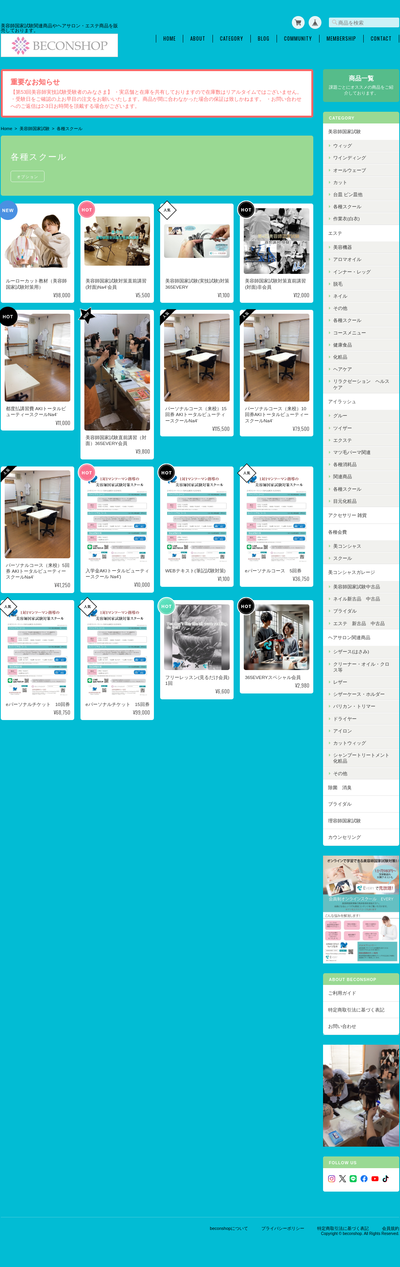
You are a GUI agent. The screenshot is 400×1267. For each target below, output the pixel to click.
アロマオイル (347, 259)
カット (340, 182)
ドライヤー (345, 718)
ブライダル (345, 610)
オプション (27, 176)
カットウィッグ (349, 742)
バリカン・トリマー (354, 706)
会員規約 (390, 1228)
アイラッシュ (342, 401)
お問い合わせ (342, 1026)
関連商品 (342, 476)
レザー (340, 681)
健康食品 (342, 344)
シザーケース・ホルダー (359, 694)
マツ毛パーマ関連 (352, 452)
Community (298, 38)
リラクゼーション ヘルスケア (361, 384)
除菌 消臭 (340, 787)
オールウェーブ (349, 170)
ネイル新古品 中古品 (356, 598)
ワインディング (349, 157)
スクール (342, 558)
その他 (340, 308)
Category (231, 38)
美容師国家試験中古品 (356, 586)
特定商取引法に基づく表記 (356, 1009)
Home (169, 38)
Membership (341, 38)
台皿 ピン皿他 (347, 194)
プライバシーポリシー (282, 1228)
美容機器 (342, 247)
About (197, 38)
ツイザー (342, 428)
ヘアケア (342, 369)
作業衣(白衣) (346, 218)
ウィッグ (342, 145)
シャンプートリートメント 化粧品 (363, 757)
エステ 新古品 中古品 (359, 623)
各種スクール (347, 206)
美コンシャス (347, 546)
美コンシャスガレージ (351, 572)
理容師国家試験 (344, 820)
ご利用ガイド (342, 992)
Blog (264, 38)
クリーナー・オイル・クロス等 (361, 666)
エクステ (342, 440)
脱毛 (338, 283)
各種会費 (337, 531)
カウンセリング (344, 837)
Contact (381, 38)
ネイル (340, 295)
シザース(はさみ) (351, 651)
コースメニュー (349, 332)
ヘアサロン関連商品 (349, 637)
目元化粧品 (345, 501)
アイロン (342, 730)
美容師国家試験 (35, 128)
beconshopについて (229, 1228)
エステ (335, 233)
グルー (340, 415)
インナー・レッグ (352, 271)
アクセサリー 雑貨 (347, 515)
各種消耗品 (345, 464)
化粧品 (340, 356)
